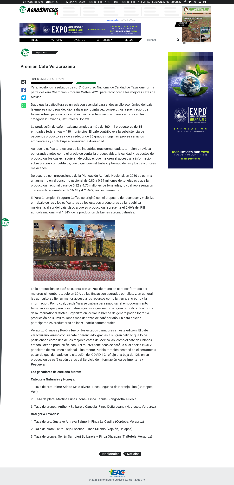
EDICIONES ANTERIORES (166, 1)
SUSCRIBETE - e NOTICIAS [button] (103, 2)
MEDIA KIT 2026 (75, 1)
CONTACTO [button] (54, 2)
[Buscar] (160, 39)
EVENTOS (79, 39)
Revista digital (182, 24)
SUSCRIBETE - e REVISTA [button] (135, 2)
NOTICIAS (56, 39)
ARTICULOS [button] (103, 39)
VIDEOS (128, 39)
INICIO (35, 39)
